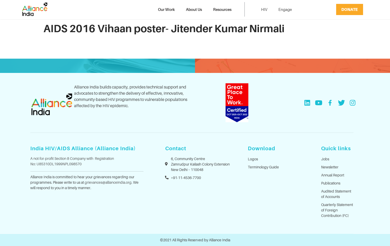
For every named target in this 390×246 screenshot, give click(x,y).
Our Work (166, 9)
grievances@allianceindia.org (108, 182)
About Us (194, 9)
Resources (222, 9)
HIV (264, 9)
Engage (285, 9)
